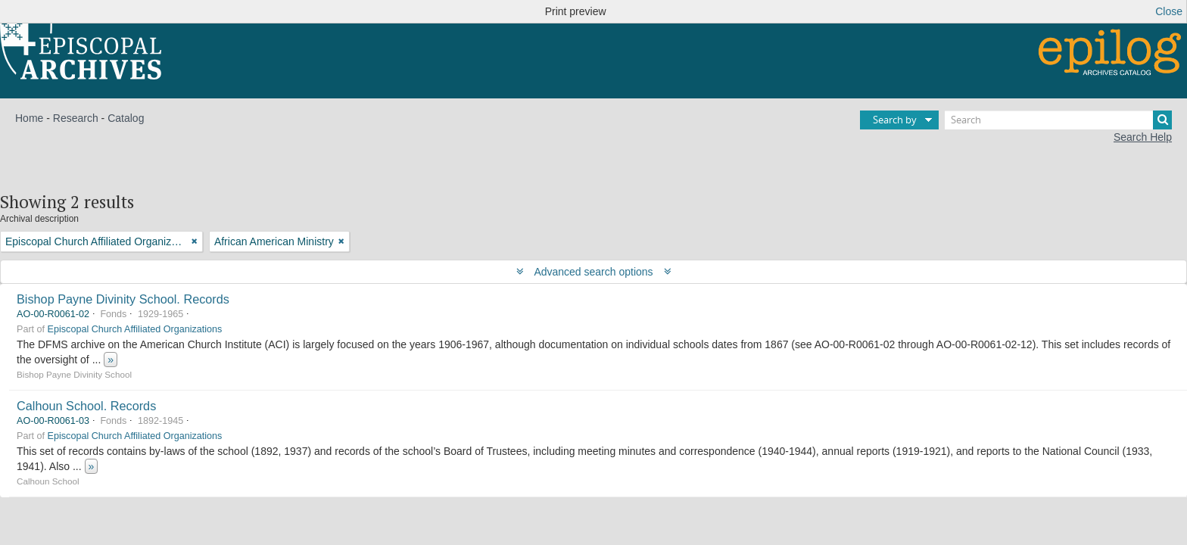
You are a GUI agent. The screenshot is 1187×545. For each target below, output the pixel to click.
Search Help (1143, 137)
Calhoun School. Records (86, 406)
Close (1168, 11)
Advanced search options (593, 272)
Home (29, 118)
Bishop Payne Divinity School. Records (123, 299)
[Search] (1058, 120)
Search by (895, 119)
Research (75, 118)
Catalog (125, 118)
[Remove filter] (195, 241)
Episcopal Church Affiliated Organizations (135, 329)
